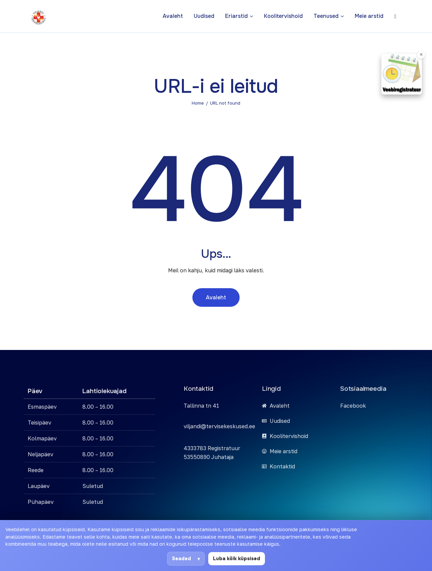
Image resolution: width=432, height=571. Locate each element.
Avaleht (216, 297)
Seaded (181, 558)
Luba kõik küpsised (236, 558)
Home (198, 103)
